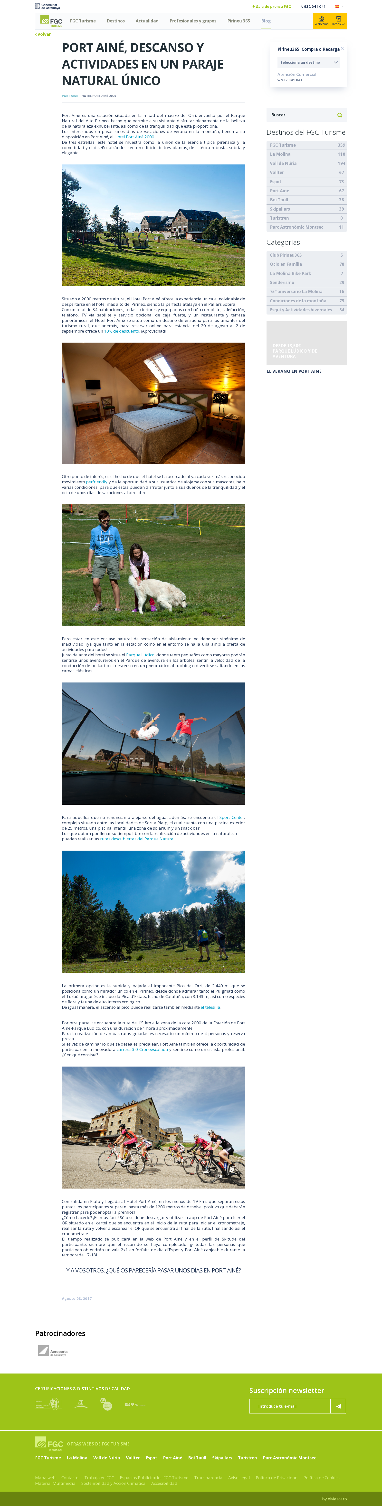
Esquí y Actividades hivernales (301, 310)
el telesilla (210, 1007)
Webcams (321, 21)
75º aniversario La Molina (296, 291)
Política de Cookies (322, 1477)
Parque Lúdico (140, 655)
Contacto (69, 1477)
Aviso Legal (239, 1477)
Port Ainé (70, 96)
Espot (275, 181)
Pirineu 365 (238, 21)
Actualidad (147, 21)
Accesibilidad (164, 1483)
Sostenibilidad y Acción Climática (113, 1483)
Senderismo (282, 282)
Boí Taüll (279, 200)
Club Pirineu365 (286, 255)
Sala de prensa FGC (271, 6)
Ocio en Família (286, 264)
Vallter (277, 172)
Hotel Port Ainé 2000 (99, 96)
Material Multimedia (55, 1483)
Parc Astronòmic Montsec (296, 227)
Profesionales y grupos (193, 21)
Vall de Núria (283, 163)
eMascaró (337, 1499)
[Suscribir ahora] (338, 1406)
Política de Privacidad (277, 1477)
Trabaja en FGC (99, 1477)
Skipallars (280, 209)
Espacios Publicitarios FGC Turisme (154, 1477)
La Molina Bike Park (290, 273)
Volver (43, 34)
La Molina (280, 154)
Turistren (279, 218)
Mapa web (45, 1477)
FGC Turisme (83, 21)
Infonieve (338, 21)
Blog (266, 21)
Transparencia (208, 1477)
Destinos (116, 21)
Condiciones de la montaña (298, 301)
